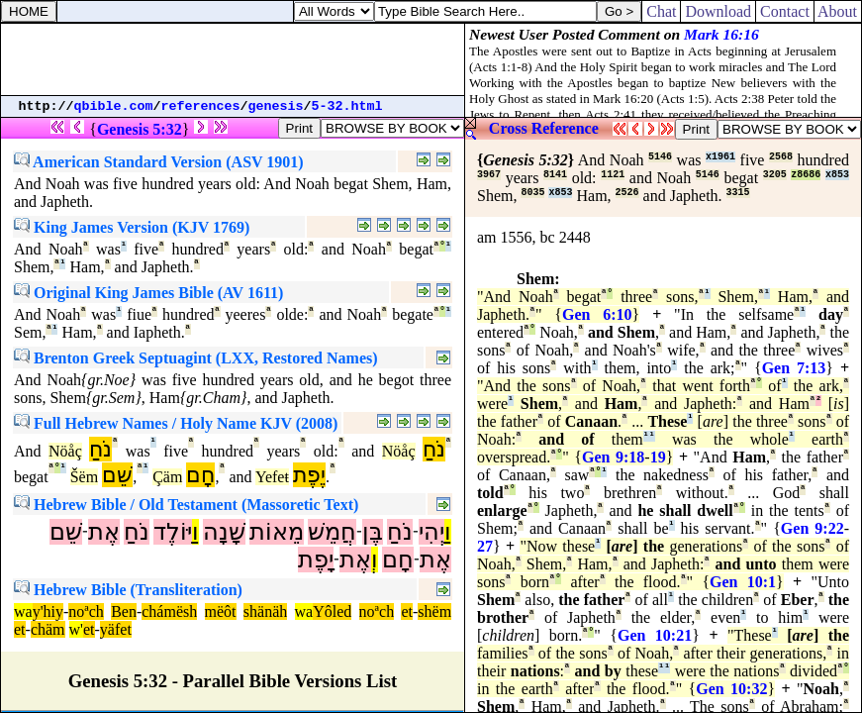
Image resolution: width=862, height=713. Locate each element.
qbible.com (113, 106)
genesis (276, 106)
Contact (785, 11)
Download (718, 11)
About (837, 11)
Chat (661, 11)
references (200, 106)
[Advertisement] (232, 59)
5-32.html (347, 106)
